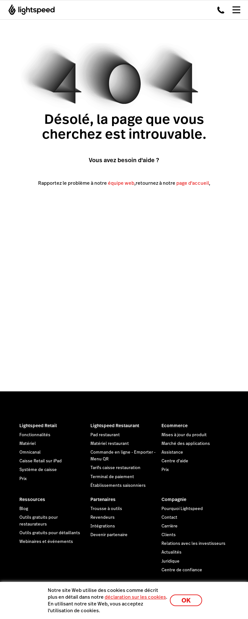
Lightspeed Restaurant (114, 425)
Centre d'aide (174, 461)
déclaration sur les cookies (135, 597)
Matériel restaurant (109, 444)
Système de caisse (38, 470)
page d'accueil (192, 183)
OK (186, 600)
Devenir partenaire (109, 535)
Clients (168, 535)
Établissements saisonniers (118, 485)
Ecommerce (174, 425)
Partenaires (103, 499)
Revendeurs (102, 517)
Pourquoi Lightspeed (182, 509)
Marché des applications (185, 444)
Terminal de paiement (112, 477)
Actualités (171, 552)
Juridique (170, 561)
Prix (23, 479)
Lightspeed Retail (38, 425)
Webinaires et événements (46, 542)
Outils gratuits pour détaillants (49, 533)
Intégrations (102, 526)
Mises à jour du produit (184, 435)
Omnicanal (30, 452)
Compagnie (173, 499)
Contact (169, 517)
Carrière (169, 526)
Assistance (172, 452)
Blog (23, 509)
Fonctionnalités (34, 435)
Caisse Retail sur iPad (40, 461)
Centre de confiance (181, 570)
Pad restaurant (105, 435)
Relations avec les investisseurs (193, 543)
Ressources (32, 499)
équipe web (121, 183)
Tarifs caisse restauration (115, 468)
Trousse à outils (106, 509)
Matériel (27, 444)
